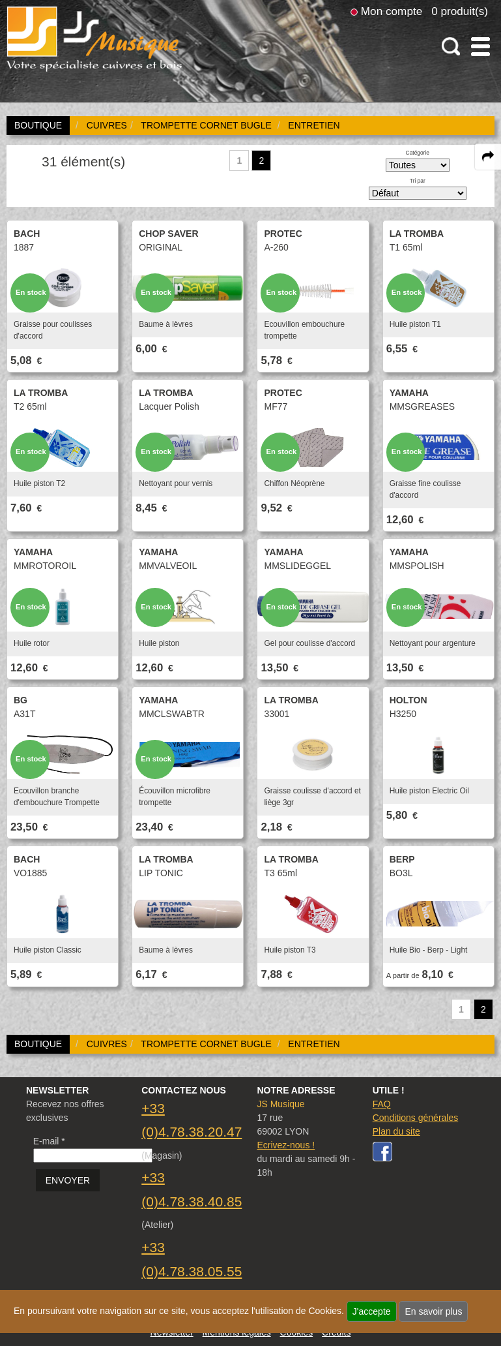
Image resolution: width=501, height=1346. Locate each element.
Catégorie (417, 152)
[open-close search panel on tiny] (451, 46)
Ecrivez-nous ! (286, 1145)
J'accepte (371, 1311)
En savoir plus (433, 1311)
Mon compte (391, 11)
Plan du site (396, 1131)
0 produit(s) (459, 11)
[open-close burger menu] (480, 46)
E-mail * (49, 1141)
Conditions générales (416, 1117)
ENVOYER (68, 1180)
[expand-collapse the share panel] (488, 157)
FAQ (382, 1104)
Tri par (417, 180)
